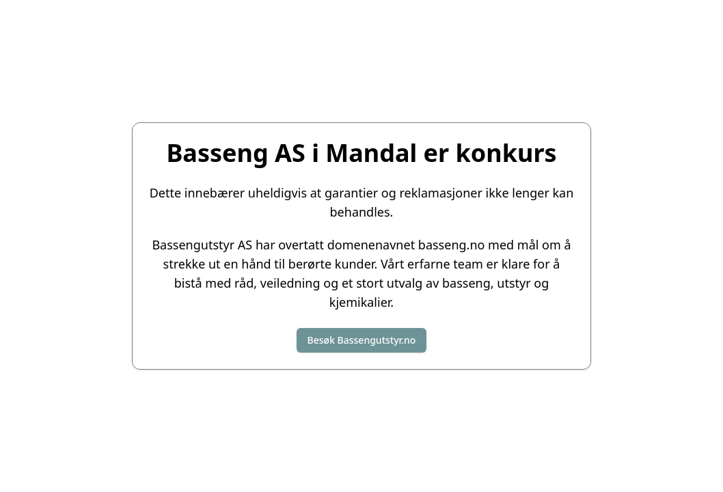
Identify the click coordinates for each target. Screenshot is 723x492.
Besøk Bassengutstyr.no (362, 339)
